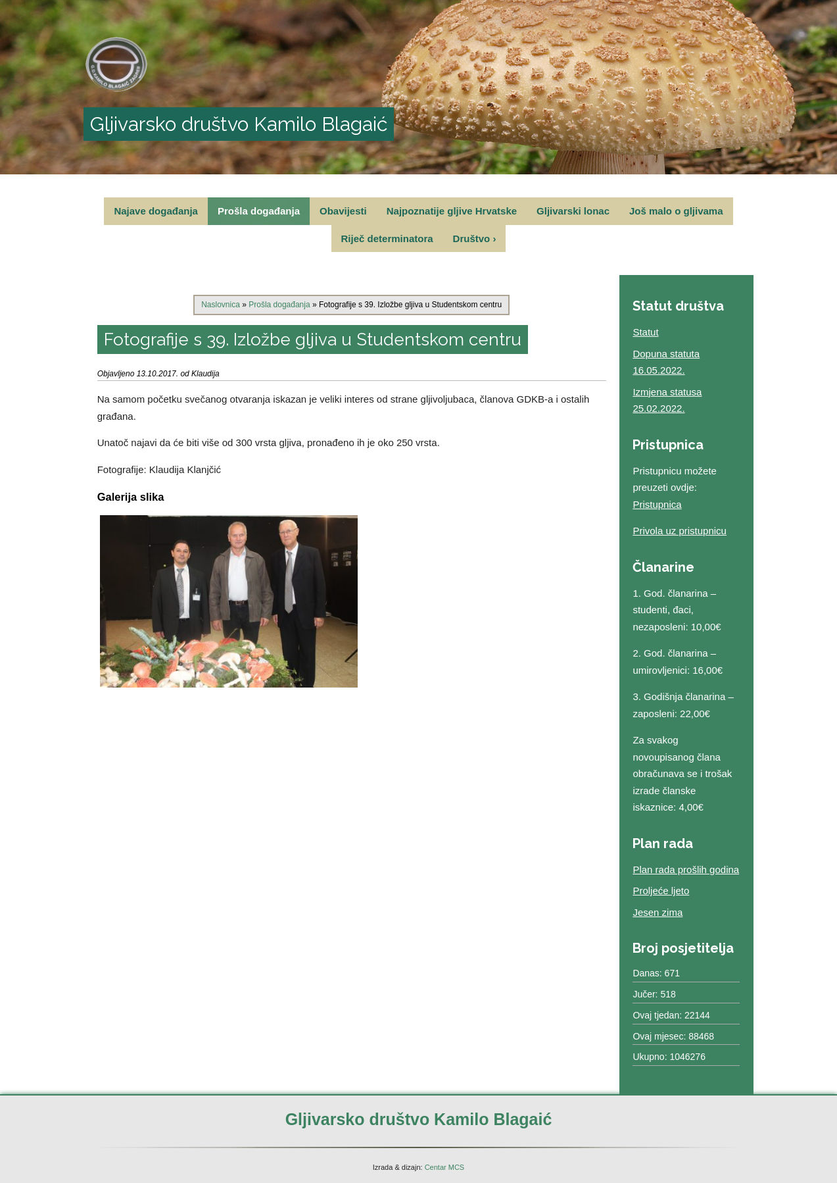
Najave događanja (156, 210)
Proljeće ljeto (661, 890)
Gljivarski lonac (573, 210)
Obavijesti (343, 210)
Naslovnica (220, 304)
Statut (645, 332)
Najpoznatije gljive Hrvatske (452, 210)
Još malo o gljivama (676, 210)
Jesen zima (657, 912)
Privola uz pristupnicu (680, 530)
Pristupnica (657, 504)
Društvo (474, 238)
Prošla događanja (259, 210)
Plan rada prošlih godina (686, 869)
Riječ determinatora (387, 238)
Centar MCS (445, 1167)
